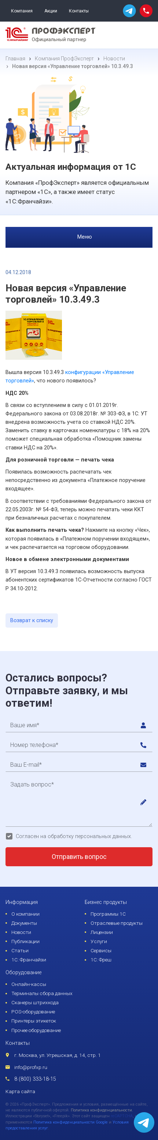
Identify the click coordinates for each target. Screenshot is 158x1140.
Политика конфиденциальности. (102, 1110)
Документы (24, 923)
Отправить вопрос (79, 856)
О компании (25, 914)
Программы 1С (108, 914)
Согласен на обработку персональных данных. (74, 836)
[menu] (145, 35)
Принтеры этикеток (33, 1021)
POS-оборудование (33, 1011)
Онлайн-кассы (28, 984)
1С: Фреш (101, 960)
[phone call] (146, 10)
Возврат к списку (31, 620)
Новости (21, 932)
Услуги (99, 941)
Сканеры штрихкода (35, 1002)
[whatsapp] (129, 10)
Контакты (79, 11)
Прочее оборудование (36, 1030)
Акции (50, 11)
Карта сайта (20, 1091)
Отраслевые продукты (117, 923)
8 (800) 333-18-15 (35, 1079)
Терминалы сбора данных (42, 993)
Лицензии (102, 932)
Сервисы (101, 950)
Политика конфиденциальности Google (70, 1122)
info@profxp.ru (30, 1067)
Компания (22, 11)
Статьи (20, 950)
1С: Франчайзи (28, 960)
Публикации (25, 941)
